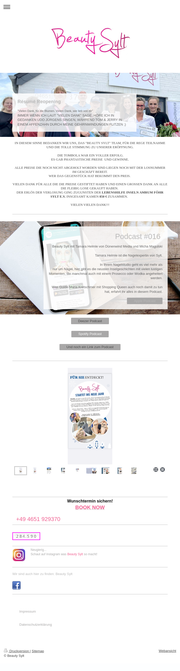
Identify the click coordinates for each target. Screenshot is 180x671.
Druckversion (17, 651)
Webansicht (167, 651)
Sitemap (38, 651)
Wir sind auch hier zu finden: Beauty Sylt (42, 574)
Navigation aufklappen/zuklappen (90, 6)
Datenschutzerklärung (35, 624)
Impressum (27, 611)
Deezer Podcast (90, 321)
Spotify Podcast (89, 334)
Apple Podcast (145, 301)
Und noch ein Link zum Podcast (90, 347)
